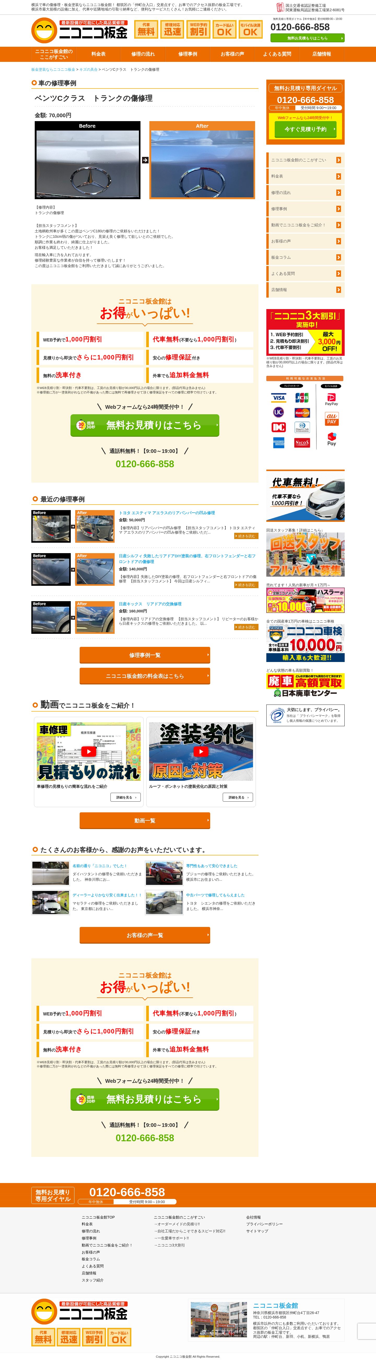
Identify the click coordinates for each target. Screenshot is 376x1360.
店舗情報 (321, 54)
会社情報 (253, 1217)
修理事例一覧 (145, 655)
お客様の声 (232, 54)
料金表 (98, 54)
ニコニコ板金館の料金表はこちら (145, 676)
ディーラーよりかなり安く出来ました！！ (107, 895)
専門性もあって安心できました (211, 866)
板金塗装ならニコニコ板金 (53, 69)
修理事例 (187, 54)
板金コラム (281, 257)
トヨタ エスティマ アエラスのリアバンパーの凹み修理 (167, 513)
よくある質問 (277, 54)
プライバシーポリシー (264, 1224)
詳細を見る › (126, 797)
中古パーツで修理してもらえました (215, 895)
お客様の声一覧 (145, 935)
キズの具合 (88, 69)
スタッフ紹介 (93, 1280)
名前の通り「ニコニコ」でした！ (100, 866)
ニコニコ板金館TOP (98, 1217)
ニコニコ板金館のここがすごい (54, 54)
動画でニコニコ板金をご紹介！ (298, 225)
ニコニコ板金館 (275, 1305)
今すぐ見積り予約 (305, 129)
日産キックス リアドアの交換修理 (150, 604)
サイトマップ (257, 1231)
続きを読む (246, 536)
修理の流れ (143, 54)
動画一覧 (144, 821)
